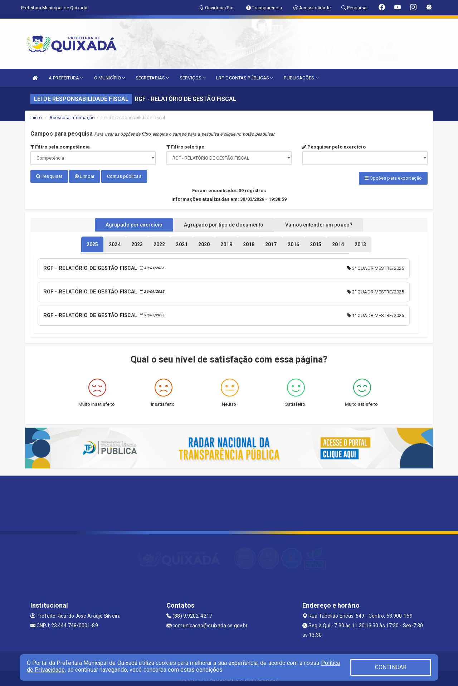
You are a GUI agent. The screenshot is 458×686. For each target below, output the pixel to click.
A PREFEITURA (66, 78)
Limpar (84, 176)
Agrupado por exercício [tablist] (125, 223)
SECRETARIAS (152, 78)
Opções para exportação (393, 178)
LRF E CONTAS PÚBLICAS (244, 78)
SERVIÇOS (192, 78)
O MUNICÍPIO (109, 78)
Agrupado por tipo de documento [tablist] (223, 223)
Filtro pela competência (60, 147)
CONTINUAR (390, 667)
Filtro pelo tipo (185, 147)
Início (36, 117)
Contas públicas (124, 176)
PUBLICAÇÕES (301, 78)
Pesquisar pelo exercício (334, 147)
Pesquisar (49, 176)
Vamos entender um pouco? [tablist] (327, 223)
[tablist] (92, 242)
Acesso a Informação (72, 117)
